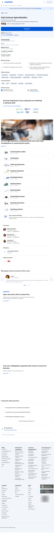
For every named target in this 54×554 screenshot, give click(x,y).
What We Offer (4, 488)
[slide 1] (24, 285)
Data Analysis (19, 5)
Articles (29, 500)
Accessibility (30, 496)
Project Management (6, 462)
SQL (2, 466)
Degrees (3, 503)
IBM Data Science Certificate (18, 475)
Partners (16, 488)
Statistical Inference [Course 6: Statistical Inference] (15, 183)
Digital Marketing (5, 456)
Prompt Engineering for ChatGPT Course (32, 474)
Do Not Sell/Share (31, 509)
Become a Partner (5, 511)
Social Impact (4, 513)
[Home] (2, 5)
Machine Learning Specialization (31, 471)
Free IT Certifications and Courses (46, 465)
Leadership (4, 490)
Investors (30, 488)
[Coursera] (9, 2)
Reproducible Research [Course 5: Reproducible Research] (16, 177)
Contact (29, 498)
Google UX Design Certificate (18, 466)
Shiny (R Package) (28, 83)
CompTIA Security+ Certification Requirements (45, 459)
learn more (12, 434)
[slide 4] (29, 285)
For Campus (4, 509)
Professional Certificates (6, 498)
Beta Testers (17, 490)
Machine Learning (5, 77)
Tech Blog (17, 496)
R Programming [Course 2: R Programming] (14, 158)
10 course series (5, 39)
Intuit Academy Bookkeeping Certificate (19, 479)
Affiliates (30, 504)
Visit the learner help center (10, 430)
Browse (6, 5)
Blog (16, 492)
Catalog (3, 494)
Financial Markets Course (33, 468)
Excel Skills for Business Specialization (32, 466)
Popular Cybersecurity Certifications (45, 478)
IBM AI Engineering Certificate (18, 469)
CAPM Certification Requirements (44, 451)
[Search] (44, 2)
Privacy (29, 492)
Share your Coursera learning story (5, 517)
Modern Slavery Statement (31, 506)
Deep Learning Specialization (31, 463)
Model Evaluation (26, 77)
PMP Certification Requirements (44, 475)
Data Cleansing (4, 75)
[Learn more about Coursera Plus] (16, 35)
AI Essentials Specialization (31, 451)
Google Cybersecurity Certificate (19, 453)
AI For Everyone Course (32, 457)
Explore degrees (7, 335)
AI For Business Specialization (31, 455)
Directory (30, 502)
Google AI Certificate (19, 451)
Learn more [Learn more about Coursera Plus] (6, 301)
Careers (3, 492)
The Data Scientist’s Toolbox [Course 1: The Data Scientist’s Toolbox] (18, 152)
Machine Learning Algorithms (15, 77)
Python (3, 464)
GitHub (3, 83)
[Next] (51, 279)
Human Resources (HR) (6, 458)
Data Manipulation (12, 75)
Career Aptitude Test (45, 449)
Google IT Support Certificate (18, 460)
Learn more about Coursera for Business (12, 106)
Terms (29, 490)
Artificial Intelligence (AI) (6, 451)
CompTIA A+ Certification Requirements (46, 455)
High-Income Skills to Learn (45, 469)
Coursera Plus (4, 496)
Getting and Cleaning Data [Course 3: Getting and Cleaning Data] (17, 164)
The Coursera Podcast (19, 494)
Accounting (4, 449)
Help (29, 494)
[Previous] (2, 279)
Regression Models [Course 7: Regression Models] (15, 190)
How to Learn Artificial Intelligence (45, 472)
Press (29, 487)
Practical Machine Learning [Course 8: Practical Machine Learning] (17, 196)
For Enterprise (4, 505)
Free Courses (4, 514)
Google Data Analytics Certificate (19, 456)
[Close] (51, 8)
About (3, 487)
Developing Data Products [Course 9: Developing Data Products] (17, 203)
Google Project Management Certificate (19, 463)
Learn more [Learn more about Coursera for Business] (6, 373)
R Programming (14, 83)
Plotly (7, 83)
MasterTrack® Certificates (4, 501)
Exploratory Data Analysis (30, 75)
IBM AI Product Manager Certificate (19, 472)
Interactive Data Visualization (42, 75)
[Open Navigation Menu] (2, 2)
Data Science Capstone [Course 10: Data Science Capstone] (16, 209)
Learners (16, 487)
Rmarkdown (21, 83)
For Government (5, 507)
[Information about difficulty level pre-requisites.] (12, 48)
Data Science (12, 5)
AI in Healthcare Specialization (31, 460)
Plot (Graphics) (34, 77)
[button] (23, 23)
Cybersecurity (4, 453)
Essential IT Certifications (44, 462)
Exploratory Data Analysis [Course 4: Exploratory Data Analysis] (17, 171)
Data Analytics (4, 455)
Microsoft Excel (4, 460)
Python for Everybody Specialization (32, 477)
